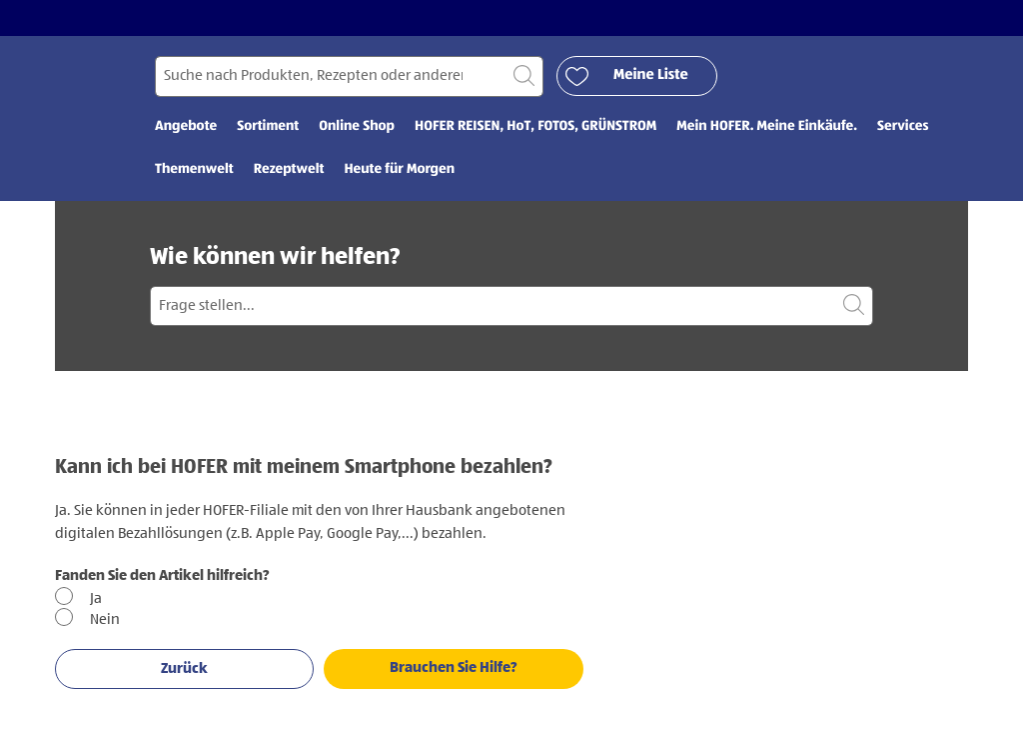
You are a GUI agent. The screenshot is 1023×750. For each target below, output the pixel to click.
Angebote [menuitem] (186, 127)
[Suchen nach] (349, 76)
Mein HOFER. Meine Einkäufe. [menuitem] (766, 127)
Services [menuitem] (902, 127)
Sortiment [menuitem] (268, 127)
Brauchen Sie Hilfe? (453, 667)
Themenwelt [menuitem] (194, 170)
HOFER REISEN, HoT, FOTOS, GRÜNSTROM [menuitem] (535, 127)
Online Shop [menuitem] (357, 127)
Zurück (184, 668)
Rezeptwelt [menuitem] (289, 170)
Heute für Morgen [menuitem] (399, 170)
